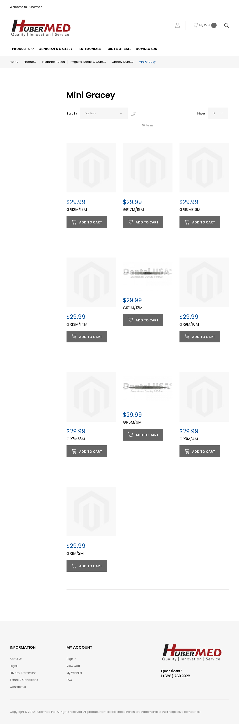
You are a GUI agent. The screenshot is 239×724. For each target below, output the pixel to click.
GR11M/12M (132, 307)
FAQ (69, 680)
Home (14, 62)
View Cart (73, 666)
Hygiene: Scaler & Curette (88, 62)
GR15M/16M (189, 209)
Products (30, 62)
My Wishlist (74, 673)
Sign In (71, 659)
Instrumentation (53, 62)
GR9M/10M (189, 324)
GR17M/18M (133, 209)
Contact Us (18, 687)
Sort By (72, 113)
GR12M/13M (77, 209)
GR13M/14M (77, 324)
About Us (16, 659)
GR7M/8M (76, 439)
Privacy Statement (23, 673)
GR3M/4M (188, 439)
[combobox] (104, 113)
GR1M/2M (75, 553)
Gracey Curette (122, 62)
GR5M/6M (132, 422)
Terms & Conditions (24, 680)
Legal (14, 666)
